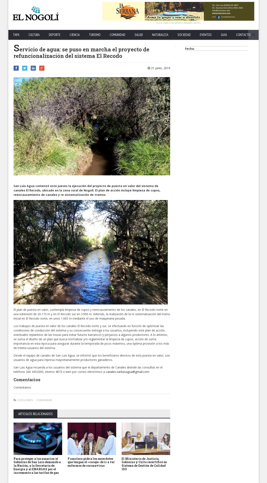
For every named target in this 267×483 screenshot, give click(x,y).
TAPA (16, 34)
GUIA (224, 34)
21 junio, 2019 (159, 68)
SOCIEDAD (184, 34)
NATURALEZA (160, 34)
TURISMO (95, 34)
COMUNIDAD (117, 34)
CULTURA (34, 34)
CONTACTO (243, 34)
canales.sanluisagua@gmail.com (127, 372)
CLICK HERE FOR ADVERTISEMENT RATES (178, 23)
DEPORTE (54, 34)
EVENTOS (206, 34)
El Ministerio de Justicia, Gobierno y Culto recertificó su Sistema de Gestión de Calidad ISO (144, 464)
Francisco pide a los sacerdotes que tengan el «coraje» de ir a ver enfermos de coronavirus (91, 462)
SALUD (139, 34)
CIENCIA (75, 34)
